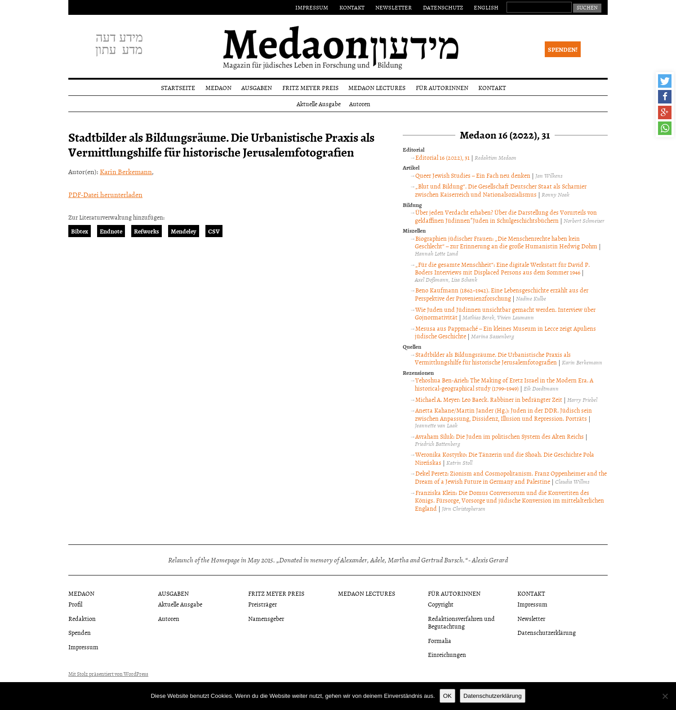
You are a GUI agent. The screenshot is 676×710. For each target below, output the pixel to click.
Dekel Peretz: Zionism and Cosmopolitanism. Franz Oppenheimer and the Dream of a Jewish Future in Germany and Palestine (511, 477)
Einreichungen (447, 654)
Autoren (359, 103)
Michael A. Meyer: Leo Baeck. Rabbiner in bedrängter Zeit (488, 399)
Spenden (79, 632)
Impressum (311, 7)
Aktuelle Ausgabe (319, 103)
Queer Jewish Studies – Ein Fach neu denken (472, 175)
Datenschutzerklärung (546, 632)
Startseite (178, 87)
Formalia (439, 640)
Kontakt (352, 7)
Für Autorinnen (442, 87)
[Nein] (664, 696)
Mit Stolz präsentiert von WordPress (108, 674)
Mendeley (183, 231)
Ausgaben (256, 87)
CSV (214, 231)
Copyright (441, 604)
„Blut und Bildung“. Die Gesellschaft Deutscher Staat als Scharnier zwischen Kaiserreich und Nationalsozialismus (501, 190)
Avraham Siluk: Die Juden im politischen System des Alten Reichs (499, 436)
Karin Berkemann (126, 171)
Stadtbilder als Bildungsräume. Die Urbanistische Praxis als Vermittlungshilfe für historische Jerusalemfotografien (493, 358)
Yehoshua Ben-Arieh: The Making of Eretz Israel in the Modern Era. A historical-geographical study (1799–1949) (504, 384)
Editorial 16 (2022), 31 (442, 157)
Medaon (218, 87)
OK (447, 695)
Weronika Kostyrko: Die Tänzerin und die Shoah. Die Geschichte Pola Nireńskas (504, 458)
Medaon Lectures (376, 87)
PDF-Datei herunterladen (105, 194)
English (486, 7)
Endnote (111, 231)
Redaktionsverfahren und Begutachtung (461, 622)
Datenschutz (443, 7)
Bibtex (79, 231)
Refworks (146, 231)
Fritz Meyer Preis (310, 87)
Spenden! (563, 49)
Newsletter (393, 7)
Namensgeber (266, 618)
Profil (75, 604)
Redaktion (82, 618)
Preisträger (262, 604)
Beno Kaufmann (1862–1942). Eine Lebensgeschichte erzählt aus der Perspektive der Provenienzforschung (501, 294)
